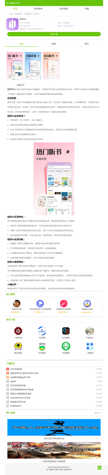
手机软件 (18, 14)
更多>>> (98, 413)
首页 (15, 9)
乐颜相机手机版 (87, 305)
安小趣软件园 (12, 3)
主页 (11, 14)
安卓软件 (38, 9)
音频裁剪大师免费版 (63, 305)
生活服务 (27, 14)
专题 (87, 9)
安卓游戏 (63, 9)
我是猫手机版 (17, 305)
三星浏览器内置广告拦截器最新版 (40, 305)
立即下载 (54, 34)
